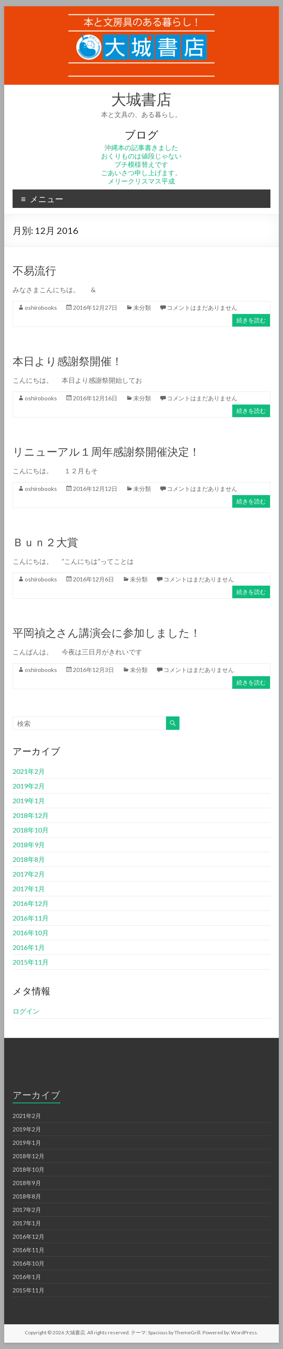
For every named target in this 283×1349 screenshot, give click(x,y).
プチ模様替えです (141, 164)
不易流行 (34, 270)
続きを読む (251, 320)
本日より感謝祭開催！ (67, 361)
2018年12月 (31, 815)
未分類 (142, 307)
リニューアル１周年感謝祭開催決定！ (106, 451)
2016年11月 (31, 918)
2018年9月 (29, 844)
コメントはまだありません (202, 307)
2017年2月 (29, 874)
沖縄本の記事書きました (141, 147)
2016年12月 (31, 903)
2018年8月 (29, 859)
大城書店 (141, 99)
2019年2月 (29, 786)
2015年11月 (31, 962)
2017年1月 (29, 888)
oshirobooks (41, 307)
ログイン (26, 1011)
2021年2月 (29, 771)
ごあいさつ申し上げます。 (141, 172)
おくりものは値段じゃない (141, 156)
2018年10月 (31, 830)
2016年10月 (31, 933)
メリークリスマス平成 (141, 181)
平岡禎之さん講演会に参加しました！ (107, 632)
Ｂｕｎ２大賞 (45, 542)
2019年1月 (29, 800)
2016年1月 (29, 947)
